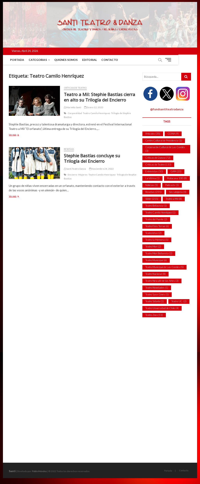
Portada (18, 59)
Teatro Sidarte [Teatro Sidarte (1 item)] (154, 301)
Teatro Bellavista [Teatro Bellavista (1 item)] (156, 205)
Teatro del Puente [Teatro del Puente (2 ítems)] (156, 219)
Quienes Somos (66, 59)
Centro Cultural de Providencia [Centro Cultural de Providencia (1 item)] (163, 140)
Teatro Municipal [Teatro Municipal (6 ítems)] (156, 260)
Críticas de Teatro (75, 87)
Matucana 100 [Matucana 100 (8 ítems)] (177, 178)
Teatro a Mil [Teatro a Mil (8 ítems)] (174, 198)
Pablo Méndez (39, 471)
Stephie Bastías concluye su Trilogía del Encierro (92, 158)
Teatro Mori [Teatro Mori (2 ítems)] (153, 246)
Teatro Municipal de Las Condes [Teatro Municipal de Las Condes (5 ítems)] (164, 267)
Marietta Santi (72, 107)
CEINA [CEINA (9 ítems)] (173, 133)
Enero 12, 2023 (93, 107)
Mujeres (83, 174)
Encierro (72, 174)
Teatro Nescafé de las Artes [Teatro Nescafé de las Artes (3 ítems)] (162, 280)
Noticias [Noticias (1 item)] (151, 185)
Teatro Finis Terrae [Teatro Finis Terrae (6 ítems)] (157, 226)
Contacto (110, 59)
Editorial (90, 59)
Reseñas (69, 149)
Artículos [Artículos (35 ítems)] (152, 133)
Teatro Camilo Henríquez (96, 113)
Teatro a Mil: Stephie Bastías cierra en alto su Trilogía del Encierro (99, 97)
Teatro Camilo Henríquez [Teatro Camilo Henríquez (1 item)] (160, 212)
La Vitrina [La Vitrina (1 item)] (152, 178)
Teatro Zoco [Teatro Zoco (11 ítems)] (154, 315)
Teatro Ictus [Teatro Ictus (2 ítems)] (153, 233)
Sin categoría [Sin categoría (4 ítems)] (177, 191)
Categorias (38, 59)
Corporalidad (75, 113)
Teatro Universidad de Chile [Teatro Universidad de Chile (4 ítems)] (162, 308)
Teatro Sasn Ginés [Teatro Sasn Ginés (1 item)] (157, 294)
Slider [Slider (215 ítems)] (151, 198)
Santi (12, 471)
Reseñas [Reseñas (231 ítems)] (153, 191)
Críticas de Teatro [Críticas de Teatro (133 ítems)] (158, 164)
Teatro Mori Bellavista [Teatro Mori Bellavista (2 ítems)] (158, 253)
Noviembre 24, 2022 (101, 168)
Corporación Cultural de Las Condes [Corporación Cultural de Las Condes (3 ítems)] (165, 149)
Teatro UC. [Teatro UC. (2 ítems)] (179, 301)
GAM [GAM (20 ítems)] (176, 171)
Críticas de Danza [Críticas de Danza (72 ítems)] (157, 157)
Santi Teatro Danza (75, 168)
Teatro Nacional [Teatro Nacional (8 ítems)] (155, 273)
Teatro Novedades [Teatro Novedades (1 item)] (156, 287)
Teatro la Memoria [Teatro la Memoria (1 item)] (156, 239)
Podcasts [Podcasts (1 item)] (172, 185)
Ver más (16, 135)
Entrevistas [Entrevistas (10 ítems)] (154, 171)
